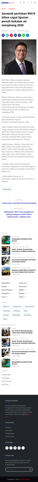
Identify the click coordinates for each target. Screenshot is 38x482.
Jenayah (14, 328)
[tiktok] (23, 448)
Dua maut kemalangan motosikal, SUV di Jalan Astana (24, 261)
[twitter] (15, 448)
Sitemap (8, 427)
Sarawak (22, 247)
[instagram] (23, 2)
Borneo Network (25, 479)
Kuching (27, 257)
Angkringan (6, 374)
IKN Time (5, 384)
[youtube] (19, 448)
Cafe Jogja (5, 378)
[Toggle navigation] (34, 2)
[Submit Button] (30, 469)
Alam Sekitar (15, 247)
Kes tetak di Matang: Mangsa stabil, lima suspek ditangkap (22, 332)
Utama (27, 247)
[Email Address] (16, 469)
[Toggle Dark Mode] (28, 2)
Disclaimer (8, 430)
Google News (9, 433)
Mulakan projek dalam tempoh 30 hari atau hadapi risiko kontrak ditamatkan (24, 272)
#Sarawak (7, 189)
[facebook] (20, 2)
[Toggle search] (31, 2)
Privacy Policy (9, 436)
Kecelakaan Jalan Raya (18, 257)
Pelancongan (15, 236)
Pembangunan (16, 268)
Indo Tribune (6, 381)
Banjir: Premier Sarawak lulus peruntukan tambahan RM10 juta (23, 250)
